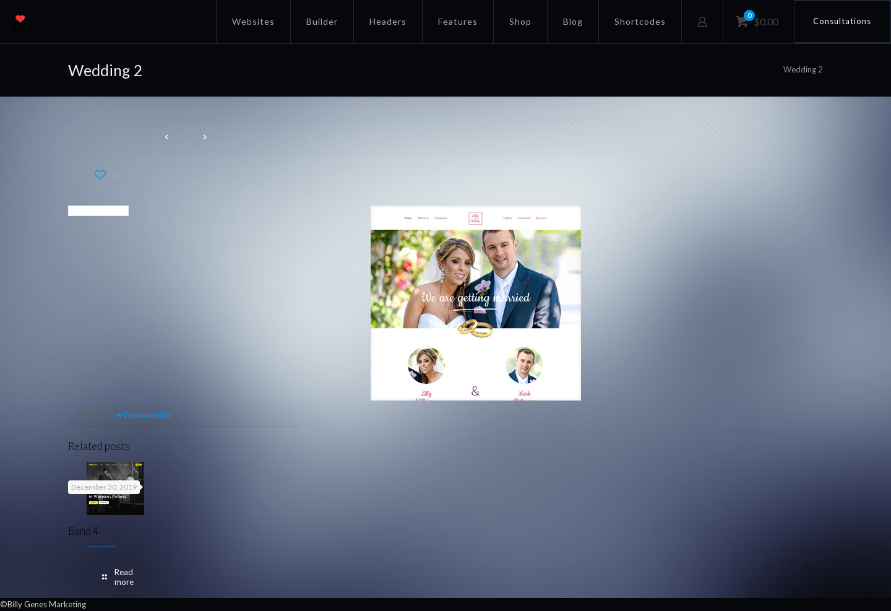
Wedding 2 (803, 69)
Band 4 (83, 530)
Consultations (842, 21)
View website (142, 415)
